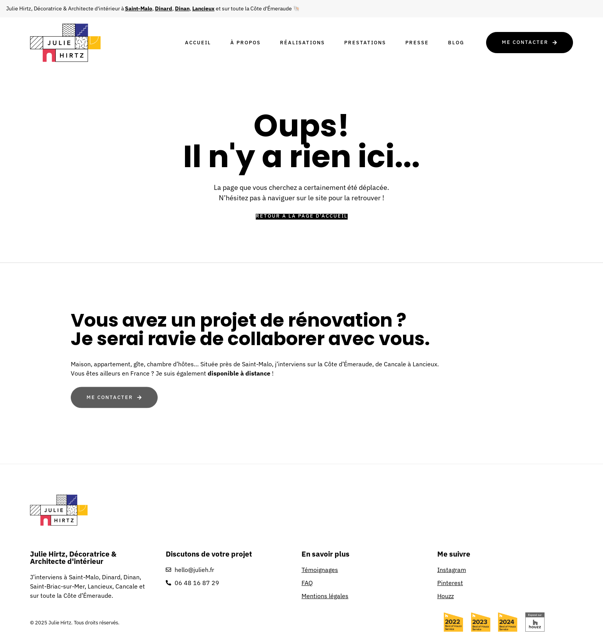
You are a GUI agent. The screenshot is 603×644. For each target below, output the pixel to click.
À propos (245, 42)
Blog (456, 42)
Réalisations (302, 42)
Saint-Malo (138, 8)
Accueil (198, 42)
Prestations (365, 42)
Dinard (163, 8)
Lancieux (203, 8)
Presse (417, 42)
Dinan (182, 8)
